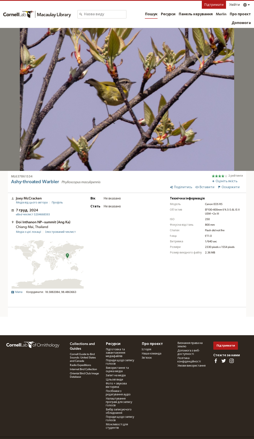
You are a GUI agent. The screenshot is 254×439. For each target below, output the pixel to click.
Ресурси (168, 14)
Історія (146, 349)
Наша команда (151, 353)
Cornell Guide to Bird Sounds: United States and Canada (83, 357)
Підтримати (214, 4)
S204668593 (33, 214)
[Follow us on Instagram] (231, 360)
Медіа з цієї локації (28, 232)
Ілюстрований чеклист (60, 232)
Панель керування (196, 14)
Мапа (16, 292)
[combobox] (105, 14)
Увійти (234, 4)
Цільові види (114, 379)
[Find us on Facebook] (215, 360)
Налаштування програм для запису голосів (119, 402)
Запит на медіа (116, 375)
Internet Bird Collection (83, 369)
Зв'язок (147, 357)
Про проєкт (240, 14)
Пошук (151, 14)
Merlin (221, 14)
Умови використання (191, 365)
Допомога (241, 23)
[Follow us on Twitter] (223, 360)
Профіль (57, 202)
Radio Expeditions (80, 365)
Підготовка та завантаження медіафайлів (115, 353)
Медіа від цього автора (32, 202)
